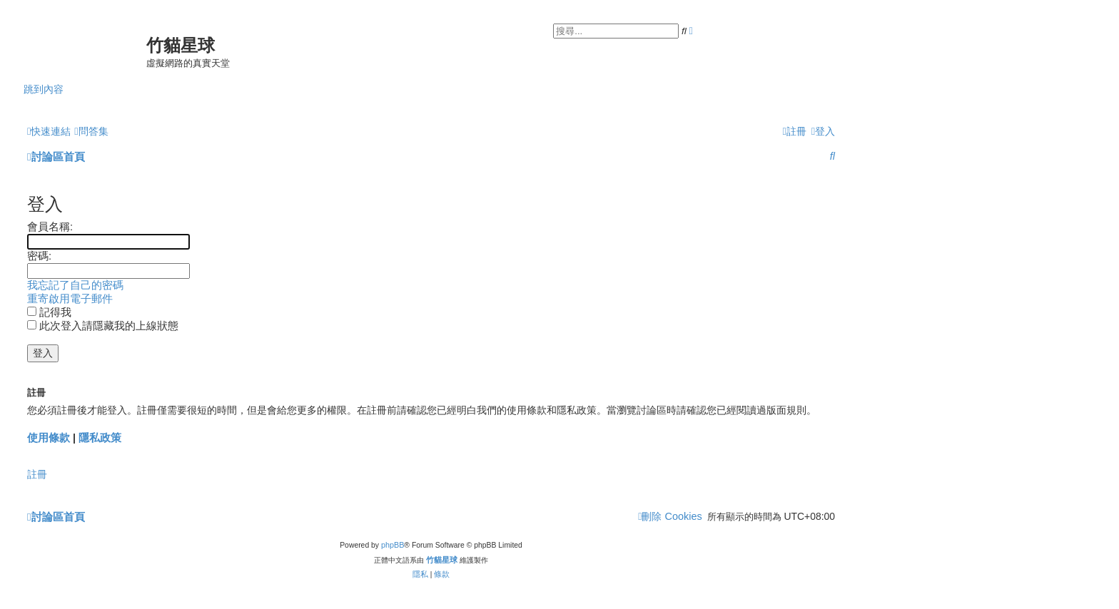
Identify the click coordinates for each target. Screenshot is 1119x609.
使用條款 (48, 437)
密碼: (39, 256)
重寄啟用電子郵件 (70, 298)
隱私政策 (100, 437)
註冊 (37, 474)
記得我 (49, 312)
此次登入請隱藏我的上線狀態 (102, 326)
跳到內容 (44, 89)
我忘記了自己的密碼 (75, 285)
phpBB (392, 545)
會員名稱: (50, 226)
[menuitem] (91, 131)
